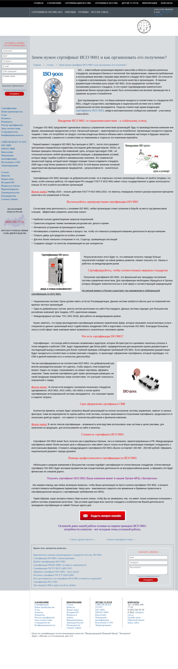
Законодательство (10, 192)
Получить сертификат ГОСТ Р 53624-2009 (53, 575)
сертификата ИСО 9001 (90, 110)
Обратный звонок (136, 620)
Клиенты (6, 118)
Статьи (5, 172)
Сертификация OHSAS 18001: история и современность (60, 565)
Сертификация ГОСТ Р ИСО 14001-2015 (52, 568)
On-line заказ (99, 12)
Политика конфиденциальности (15, 90)
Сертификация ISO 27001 (45, 582)
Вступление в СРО (10, 162)
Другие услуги (123, 3)
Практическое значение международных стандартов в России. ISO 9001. (67, 555)
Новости (5, 176)
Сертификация (9, 108)
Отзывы (83, 12)
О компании (48, 3)
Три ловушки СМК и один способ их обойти (54, 585)
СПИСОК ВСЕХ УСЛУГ (14, 142)
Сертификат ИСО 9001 (96, 3)
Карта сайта (133, 622)
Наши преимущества (12, 111)
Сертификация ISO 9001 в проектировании (53, 558)
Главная (35, 3)
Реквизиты (6, 122)
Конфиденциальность (12, 135)
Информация (143, 3)
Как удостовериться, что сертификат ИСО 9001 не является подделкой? (67, 578)
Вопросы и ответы (10, 186)
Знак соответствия (10, 128)
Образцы (70, 12)
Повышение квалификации (102, 618)
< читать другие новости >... (82, 539)
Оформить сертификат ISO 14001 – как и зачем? (56, 572)
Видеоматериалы (10, 189)
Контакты (162, 3)
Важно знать (7, 179)
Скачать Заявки (9, 199)
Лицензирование (9, 165)
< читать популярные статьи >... (121, 539)
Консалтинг (7, 152)
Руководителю (8, 196)
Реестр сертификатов (12, 125)
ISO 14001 (6, 145)
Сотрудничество (9, 132)
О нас (4, 115)
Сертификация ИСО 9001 (66, 3)
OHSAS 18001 (8, 149)
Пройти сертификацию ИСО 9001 (49, 561)
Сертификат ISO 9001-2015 (47, 12)
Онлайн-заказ (134, 617)
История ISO (7, 182)
